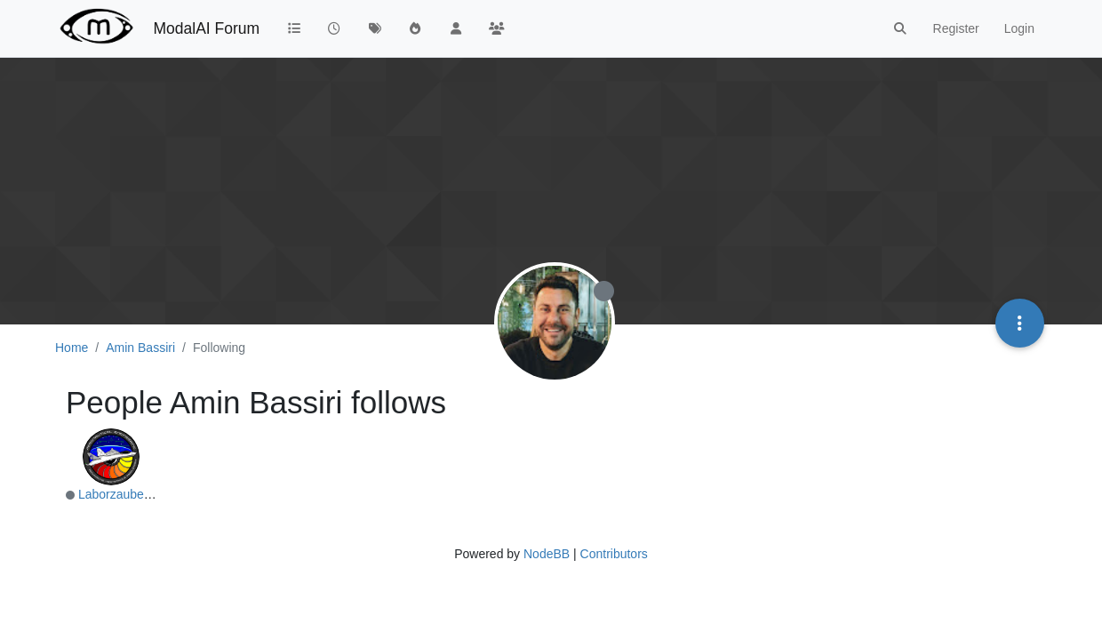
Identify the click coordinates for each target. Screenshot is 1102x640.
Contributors (614, 554)
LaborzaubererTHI (129, 494)
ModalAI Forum (206, 28)
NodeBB (546, 554)
